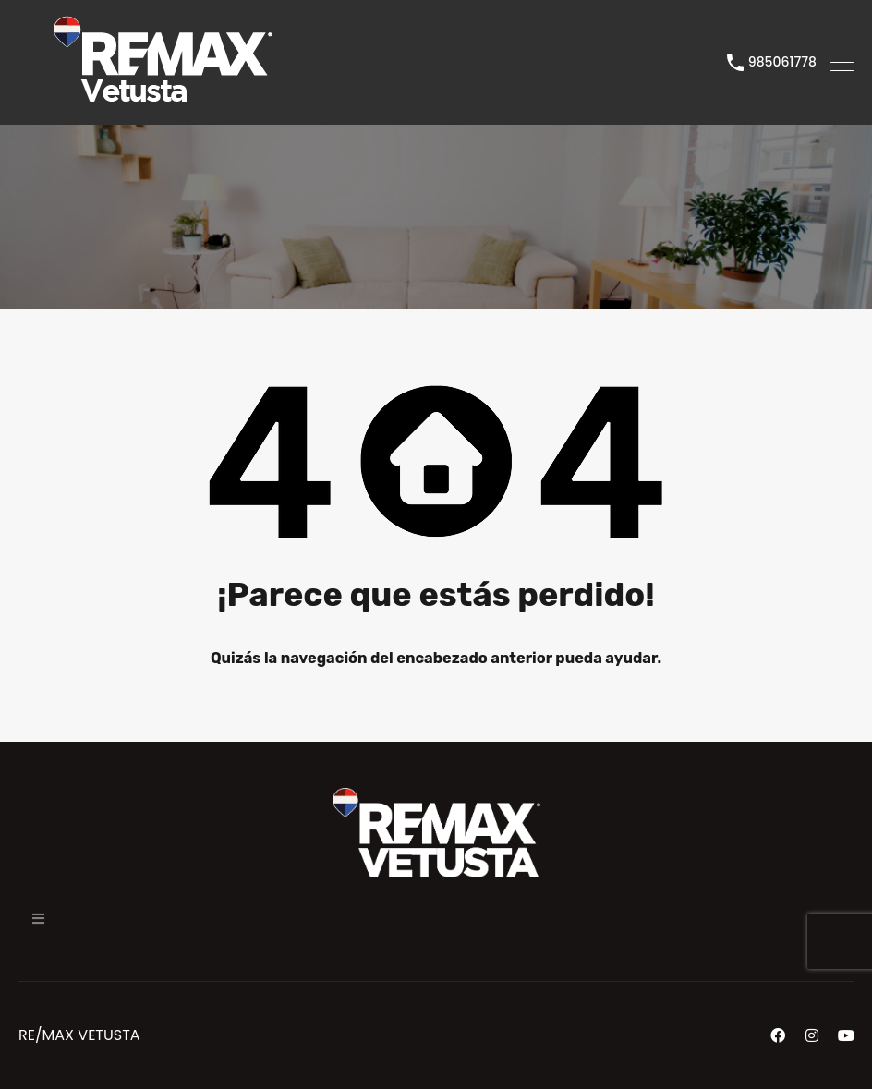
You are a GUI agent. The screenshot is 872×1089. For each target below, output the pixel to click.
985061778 (782, 62)
